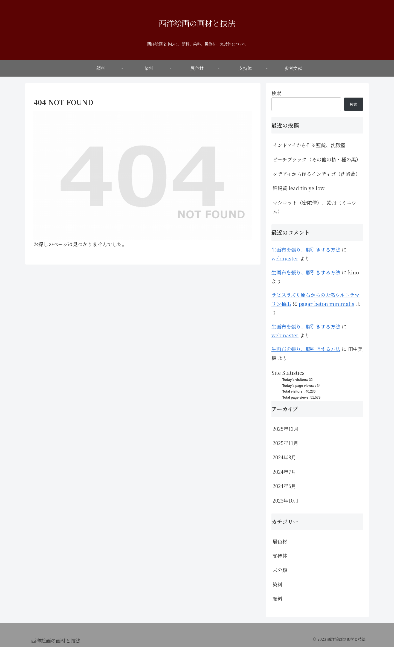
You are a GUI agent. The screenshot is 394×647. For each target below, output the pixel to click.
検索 (276, 93)
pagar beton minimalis (326, 303)
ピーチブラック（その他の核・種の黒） (317, 159)
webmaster (285, 258)
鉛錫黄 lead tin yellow (299, 188)
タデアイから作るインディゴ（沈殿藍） (316, 173)
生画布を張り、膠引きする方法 (305, 249)
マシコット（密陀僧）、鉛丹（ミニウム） (314, 207)
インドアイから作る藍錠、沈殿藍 (309, 145)
